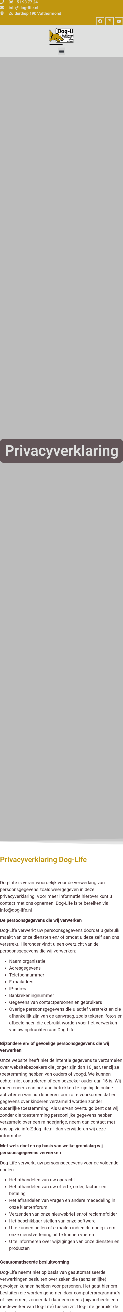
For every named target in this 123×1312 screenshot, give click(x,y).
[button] (61, 51)
